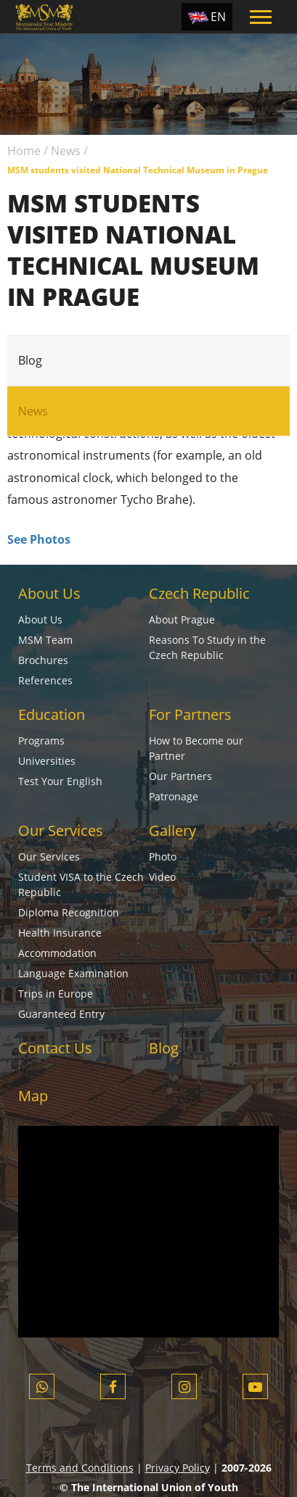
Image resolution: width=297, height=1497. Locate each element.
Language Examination (73, 973)
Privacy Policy (177, 1468)
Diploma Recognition (68, 912)
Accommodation (57, 953)
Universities (47, 761)
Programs (41, 740)
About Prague (182, 619)
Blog (30, 360)
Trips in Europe (55, 993)
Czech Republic (199, 593)
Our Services (60, 830)
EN (218, 17)
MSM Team (45, 640)
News (66, 151)
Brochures (43, 660)
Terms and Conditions (80, 1468)
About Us (49, 593)
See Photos (38, 539)
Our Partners (180, 776)
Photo (162, 856)
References (45, 680)
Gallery (172, 830)
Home (24, 151)
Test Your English (60, 781)
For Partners (190, 714)
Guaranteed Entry (61, 1014)
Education (51, 714)
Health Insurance (60, 933)
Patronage (173, 796)
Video (162, 877)
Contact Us (55, 1048)
